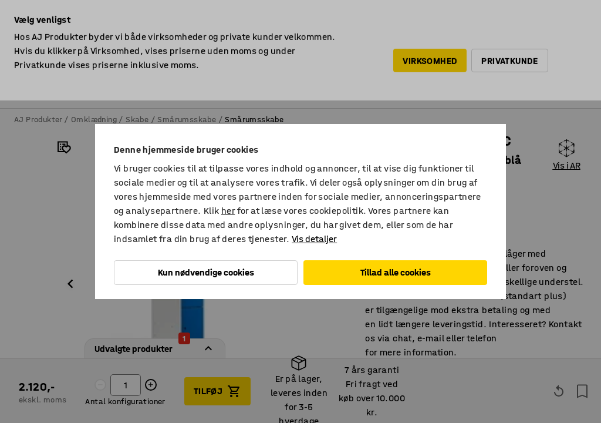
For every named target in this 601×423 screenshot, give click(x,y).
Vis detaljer (314, 238)
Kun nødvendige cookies (206, 272)
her (228, 210)
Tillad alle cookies (395, 272)
